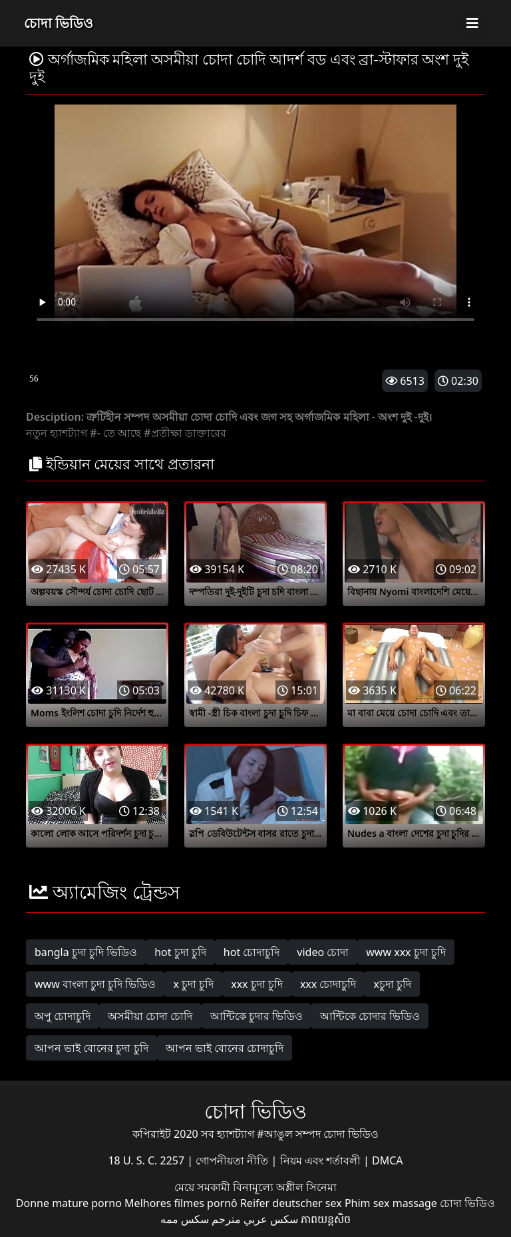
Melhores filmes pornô (181, 1203)
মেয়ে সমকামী (203, 1187)
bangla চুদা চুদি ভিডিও (86, 952)
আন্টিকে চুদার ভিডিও (256, 1016)
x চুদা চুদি (193, 984)
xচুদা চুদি (392, 984)
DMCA (387, 1160)
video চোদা (323, 952)
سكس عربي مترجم (255, 1219)
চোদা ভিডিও (58, 23)
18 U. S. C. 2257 (147, 1160)
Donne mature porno (69, 1203)
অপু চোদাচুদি (62, 1016)
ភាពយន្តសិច (326, 1219)
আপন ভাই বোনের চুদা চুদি (91, 1048)
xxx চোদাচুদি (328, 984)
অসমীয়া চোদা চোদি (150, 1016)
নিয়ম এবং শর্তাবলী (321, 1160)
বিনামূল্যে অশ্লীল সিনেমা (285, 1187)
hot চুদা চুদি (180, 952)
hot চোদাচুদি (252, 952)
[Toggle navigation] (472, 23)
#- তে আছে (115, 432)
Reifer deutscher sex (291, 1203)
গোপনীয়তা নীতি (233, 1160)
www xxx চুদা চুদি (406, 952)
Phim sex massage (391, 1203)
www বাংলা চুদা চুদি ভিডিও (95, 984)
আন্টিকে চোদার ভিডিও (370, 1016)
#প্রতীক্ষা (163, 432)
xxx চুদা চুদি (257, 984)
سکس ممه (184, 1219)
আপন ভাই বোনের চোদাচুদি (224, 1048)
